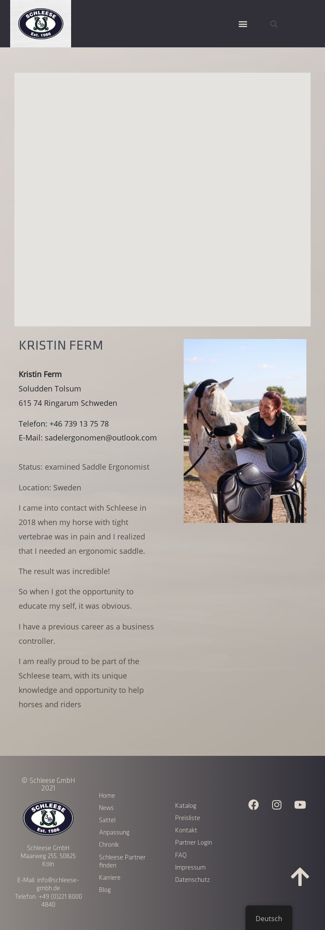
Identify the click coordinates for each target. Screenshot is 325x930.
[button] (243, 24)
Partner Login (193, 843)
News (106, 808)
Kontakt (186, 830)
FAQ (181, 855)
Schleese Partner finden (122, 861)
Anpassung (114, 833)
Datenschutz (192, 880)
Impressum (190, 868)
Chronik (109, 845)
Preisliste (187, 818)
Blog (105, 890)
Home (107, 796)
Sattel (107, 820)
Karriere (110, 878)
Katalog (185, 806)
